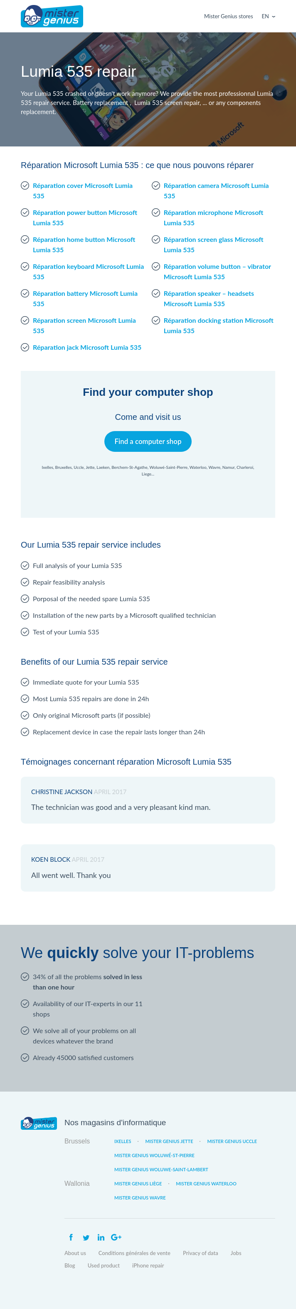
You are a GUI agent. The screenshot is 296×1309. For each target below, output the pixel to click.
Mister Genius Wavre (140, 1197)
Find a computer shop (148, 441)
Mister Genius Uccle (232, 1141)
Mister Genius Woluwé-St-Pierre (154, 1155)
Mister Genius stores (228, 16)
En (265, 16)
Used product (104, 1265)
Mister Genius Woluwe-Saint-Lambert (161, 1169)
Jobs (236, 1253)
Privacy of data (200, 1253)
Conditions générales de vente (134, 1253)
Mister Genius (52, 16)
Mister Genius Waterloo (206, 1183)
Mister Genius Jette (169, 1141)
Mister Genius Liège (138, 1183)
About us (75, 1253)
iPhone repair (148, 1265)
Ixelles (122, 1141)
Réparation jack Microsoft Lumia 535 (87, 347)
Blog (69, 1265)
